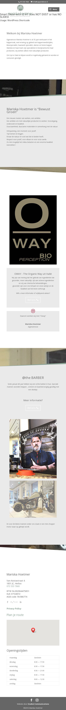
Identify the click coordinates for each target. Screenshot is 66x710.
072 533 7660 (13, 586)
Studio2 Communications (38, 704)
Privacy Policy (14, 608)
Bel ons (31, 299)
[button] (34, 630)
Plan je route (15, 615)
